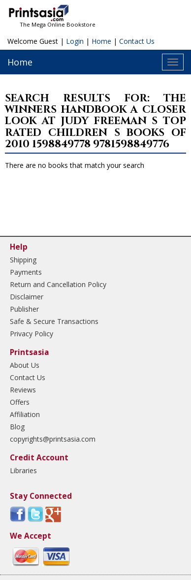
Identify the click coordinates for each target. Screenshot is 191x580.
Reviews (23, 389)
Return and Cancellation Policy (58, 284)
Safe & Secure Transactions (54, 321)
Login (75, 41)
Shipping (23, 259)
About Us (24, 365)
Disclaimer (26, 296)
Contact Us (137, 41)
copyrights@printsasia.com (53, 439)
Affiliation (25, 414)
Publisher (24, 309)
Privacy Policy (31, 333)
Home (101, 41)
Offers (20, 402)
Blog (17, 426)
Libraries (23, 470)
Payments (26, 272)
